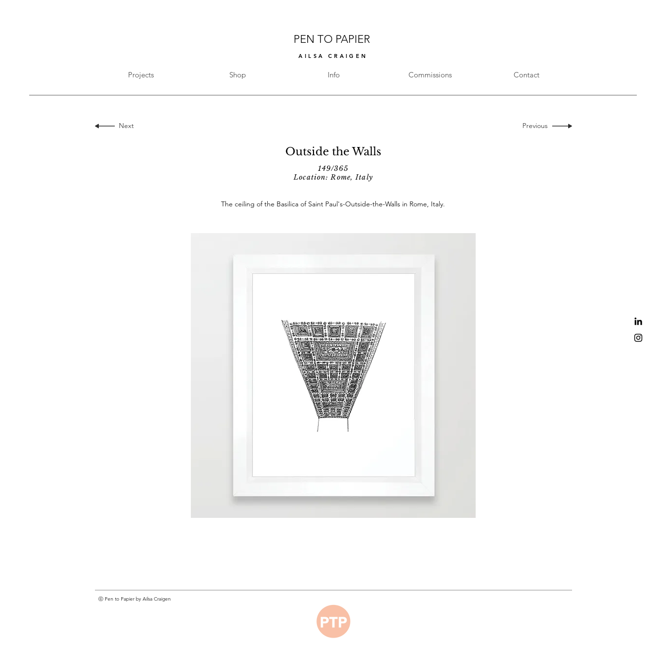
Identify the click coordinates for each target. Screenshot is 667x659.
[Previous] (537, 126)
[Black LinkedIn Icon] (638, 321)
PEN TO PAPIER (333, 39)
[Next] (124, 126)
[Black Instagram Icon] (638, 337)
